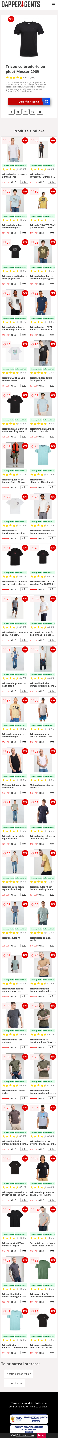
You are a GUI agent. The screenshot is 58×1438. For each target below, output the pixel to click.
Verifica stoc (34, 101)
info (24, 182)
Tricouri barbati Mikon (18, 1374)
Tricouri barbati (14, 1383)
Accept (41, 1435)
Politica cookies (38, 1406)
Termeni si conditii (22, 1403)
